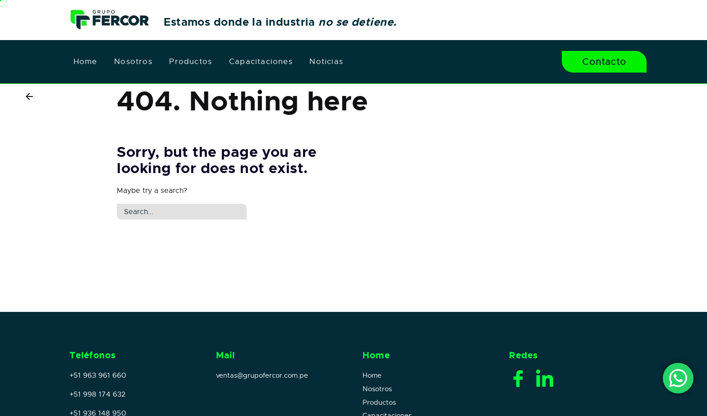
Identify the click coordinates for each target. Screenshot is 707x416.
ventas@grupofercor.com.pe (262, 375)
